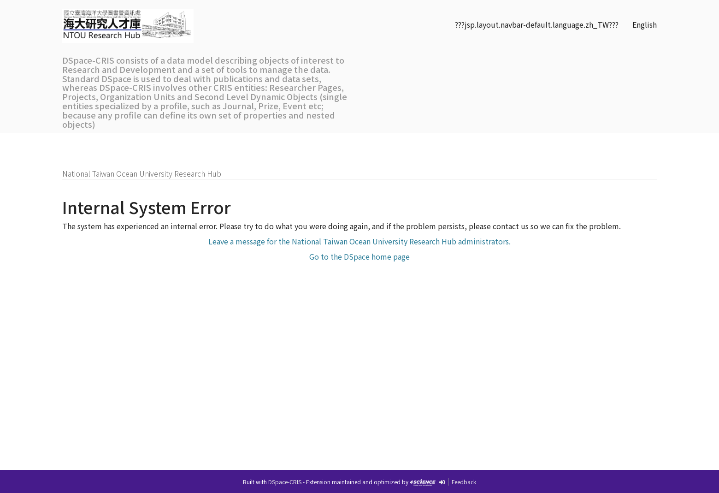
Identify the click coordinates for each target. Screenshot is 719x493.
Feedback (464, 482)
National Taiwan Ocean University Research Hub (141, 173)
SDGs (389, 143)
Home (78, 143)
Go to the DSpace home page (359, 256)
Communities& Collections (340, 148)
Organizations (274, 143)
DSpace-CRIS (284, 482)
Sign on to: (636, 143)
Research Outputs (138, 143)
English (644, 24)
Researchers (210, 143)
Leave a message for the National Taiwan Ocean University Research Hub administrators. (359, 241)
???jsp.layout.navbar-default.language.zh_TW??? (537, 24)
